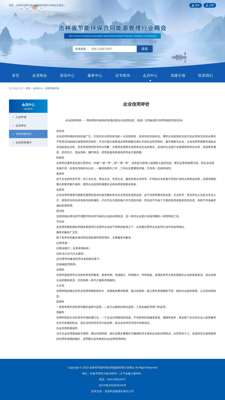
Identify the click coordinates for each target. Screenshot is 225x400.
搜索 (144, 49)
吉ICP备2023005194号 (112, 385)
